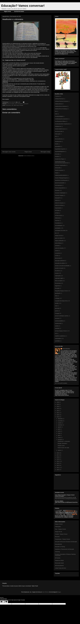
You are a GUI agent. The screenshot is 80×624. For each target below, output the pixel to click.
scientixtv (57, 328)
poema (56, 310)
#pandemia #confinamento (61, 180)
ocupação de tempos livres (61, 300)
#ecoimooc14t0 (58, 131)
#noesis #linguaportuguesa (61, 177)
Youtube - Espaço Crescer (61, 534)
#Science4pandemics (60, 188)
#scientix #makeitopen (60, 192)
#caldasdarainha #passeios (61, 119)
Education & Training (60, 546)
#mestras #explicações (60, 165)
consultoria (57, 253)
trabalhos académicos (60, 336)
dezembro (60, 418)
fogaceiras (57, 285)
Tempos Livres (61, 445)
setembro (60, 425)
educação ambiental (60, 260)
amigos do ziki (58, 235)
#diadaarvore (58, 126)
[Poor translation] (5, 602)
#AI (56, 111)
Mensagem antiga (45, 151)
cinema (56, 250)
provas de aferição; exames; (61, 315)
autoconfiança (58, 243)
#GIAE (56, 144)
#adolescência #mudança (61, 108)
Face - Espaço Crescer (60, 529)
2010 (58, 469)
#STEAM (57, 210)
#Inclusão (57, 154)
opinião (56, 303)
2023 (58, 408)
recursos (57, 318)
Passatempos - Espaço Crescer (62, 539)
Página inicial (7, 11)
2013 (58, 463)
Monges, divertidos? (62, 443)
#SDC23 (57, 200)
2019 (58, 416)
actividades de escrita (60, 230)
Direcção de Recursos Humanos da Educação (66, 541)
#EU (56, 136)
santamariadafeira (59, 320)
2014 (58, 461)
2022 (58, 410)
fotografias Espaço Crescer (61, 290)
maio (59, 433)
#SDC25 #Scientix (59, 203)
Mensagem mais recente (8, 151)
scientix (57, 326)
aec (56, 233)
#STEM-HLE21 (58, 215)
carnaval (57, 245)
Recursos (57, 536)
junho (59, 431)
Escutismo (57, 270)
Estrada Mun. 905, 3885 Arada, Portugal (14, 105)
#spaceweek (58, 208)
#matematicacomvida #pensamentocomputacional (61, 162)
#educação (57, 134)
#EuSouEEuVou (59, 139)
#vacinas (57, 220)
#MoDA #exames (59, 170)
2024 (58, 406)
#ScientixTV (58, 198)
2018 (58, 453)
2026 (58, 402)
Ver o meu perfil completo (61, 383)
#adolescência (58, 103)
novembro (60, 420)
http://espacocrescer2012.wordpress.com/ (65, 497)
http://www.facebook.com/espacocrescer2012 (65, 498)
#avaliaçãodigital (59, 116)
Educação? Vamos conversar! (23, 5)
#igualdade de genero (60, 149)
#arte (56, 113)
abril (59, 435)
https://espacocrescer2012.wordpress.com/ (29, 47)
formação (57, 288)
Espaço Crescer (59, 524)
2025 (58, 404)
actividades (57, 228)
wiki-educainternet (59, 565)
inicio (56, 295)
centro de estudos (19, 103)
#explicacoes (58, 141)
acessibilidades (58, 225)
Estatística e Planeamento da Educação (64, 549)
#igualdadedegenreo (60, 151)
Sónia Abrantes (66, 348)
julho (59, 429)
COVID (56, 255)
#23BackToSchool (59, 98)
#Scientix (57, 190)
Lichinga (57, 298)
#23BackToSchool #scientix (61, 101)
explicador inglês (59, 278)
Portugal (57, 313)
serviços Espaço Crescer (61, 331)
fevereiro (60, 439)
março (59, 437)
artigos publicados (59, 240)
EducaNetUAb (58, 544)
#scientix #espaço (59, 195)
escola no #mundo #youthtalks (62, 265)
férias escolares (58, 280)
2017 (58, 455)
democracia (57, 258)
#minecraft (57, 167)
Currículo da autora (19, 11)
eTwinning (57, 551)
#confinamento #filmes (60, 121)
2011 (58, 467)
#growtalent (57, 146)
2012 (58, 465)
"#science (57, 96)
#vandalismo (58, 223)
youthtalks (57, 341)
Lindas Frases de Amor (60, 568)
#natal (56, 172)
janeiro (59, 450)
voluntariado (58, 338)
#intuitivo (57, 156)
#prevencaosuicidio (59, 182)
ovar (56, 305)
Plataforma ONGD (59, 560)
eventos (57, 273)
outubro (60, 422)
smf (56, 333)
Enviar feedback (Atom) (29, 155)
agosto (59, 427)
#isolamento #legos (59, 159)
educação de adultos (60, 263)
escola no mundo (59, 268)
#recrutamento (58, 185)
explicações (25, 103)
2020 (58, 414)
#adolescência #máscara (61, 106)
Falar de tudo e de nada (63, 447)
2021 (58, 412)
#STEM (57, 213)
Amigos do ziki (58, 531)
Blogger (59, 592)
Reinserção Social (59, 563)
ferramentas (58, 283)
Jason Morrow (45, 592)
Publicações (58, 526)
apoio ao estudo (10, 103)
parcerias (57, 308)
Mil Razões (57, 558)
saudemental (58, 323)
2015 (58, 459)
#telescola (57, 218)
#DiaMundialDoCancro (60, 129)
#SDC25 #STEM (59, 205)
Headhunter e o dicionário (64, 441)
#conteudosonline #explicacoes (62, 123)
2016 (58, 457)
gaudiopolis (57, 293)
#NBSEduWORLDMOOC (61, 175)
